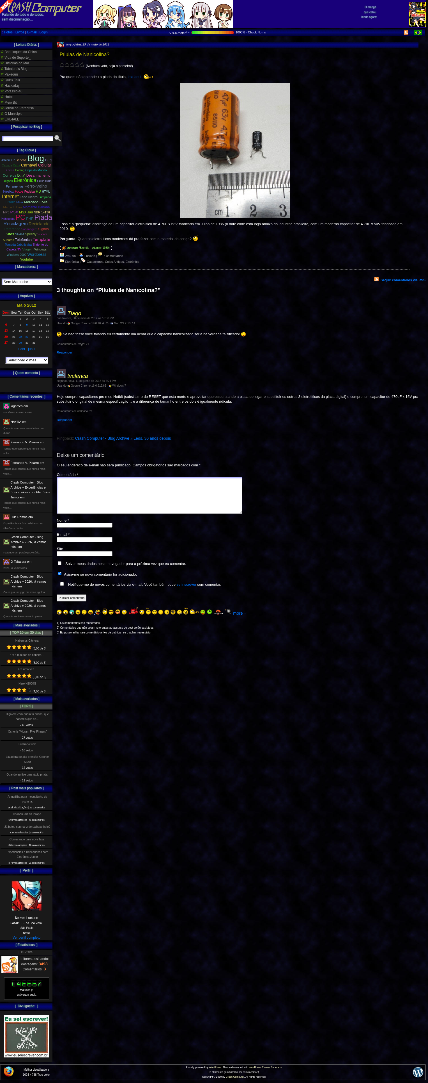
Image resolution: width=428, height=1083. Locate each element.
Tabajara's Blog (14, 69)
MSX (14, 212)
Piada (43, 217)
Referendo (12, 229)
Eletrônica (72, 261)
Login (43, 32)
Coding (19, 170)
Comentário (67, 475)
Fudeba (29, 191)
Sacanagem (29, 229)
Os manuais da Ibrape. (27, 814)
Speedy (30, 234)
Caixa (16, 165)
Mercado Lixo (12, 207)
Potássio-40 (11, 91)
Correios (10, 175)
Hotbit (7, 97)
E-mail (32, 32)
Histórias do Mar (15, 63)
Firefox (8, 191)
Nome (63, 527)
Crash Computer (235, 1076)
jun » (31, 349)
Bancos (21, 160)
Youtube (26, 259)
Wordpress (36, 254)
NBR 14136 (42, 212)
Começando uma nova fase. (27, 839)
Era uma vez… (27, 669)
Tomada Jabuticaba (18, 244)
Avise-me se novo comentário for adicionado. (100, 581)
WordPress (215, 1067)
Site (60, 555)
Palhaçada (8, 218)
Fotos (8, 32)
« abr (21, 349)
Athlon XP (8, 160)
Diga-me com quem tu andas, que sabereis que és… (27, 717)
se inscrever (186, 591)
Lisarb (10, 202)
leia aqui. (135, 77)
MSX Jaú (26, 212)
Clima (10, 170)
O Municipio (11, 114)
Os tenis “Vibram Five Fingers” (27, 731)
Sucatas (8, 239)
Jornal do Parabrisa (17, 108)
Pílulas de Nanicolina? (84, 54)
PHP (29, 219)
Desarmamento (38, 175)
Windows (40, 249)
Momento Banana (36, 207)
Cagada (7, 165)
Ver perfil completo (26, 938)
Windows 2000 (16, 254)
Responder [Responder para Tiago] (64, 352)
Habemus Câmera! (27, 640)
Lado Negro (29, 197)
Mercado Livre (35, 202)
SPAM (19, 234)
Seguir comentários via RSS (403, 280)
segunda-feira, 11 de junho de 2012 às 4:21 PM (86, 380)
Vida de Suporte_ (16, 58)
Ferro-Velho (35, 186)
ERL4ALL (10, 119)
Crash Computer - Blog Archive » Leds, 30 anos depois (123, 438)
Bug (48, 160)
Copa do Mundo (36, 170)
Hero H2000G (27, 683)
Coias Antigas (114, 261)
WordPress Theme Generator (265, 1067)
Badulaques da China (19, 52)
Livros (19, 32)
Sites (10, 234)
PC (20, 217)
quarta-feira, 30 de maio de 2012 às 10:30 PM (85, 318)
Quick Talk (10, 80)
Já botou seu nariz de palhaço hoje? (27, 826)
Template (41, 239)
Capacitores (95, 261)
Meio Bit (9, 102)
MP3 (6, 212)
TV (19, 249)
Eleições (7, 181)
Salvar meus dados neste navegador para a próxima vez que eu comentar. (125, 570)
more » (239, 619)
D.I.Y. (21, 175)
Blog (35, 158)
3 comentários (110, 255)
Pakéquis (10, 74)
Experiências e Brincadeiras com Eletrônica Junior (27, 854)
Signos (43, 229)
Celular (44, 165)
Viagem (27, 249)
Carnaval (29, 165)
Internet (10, 196)
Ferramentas (15, 186)
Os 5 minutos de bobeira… (27, 654)
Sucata (42, 234)
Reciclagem (15, 223)
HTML (46, 191)
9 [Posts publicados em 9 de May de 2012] (26, 324)
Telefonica (23, 240)
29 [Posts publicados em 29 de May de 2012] (20, 342)
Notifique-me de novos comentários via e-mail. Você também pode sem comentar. (139, 591)
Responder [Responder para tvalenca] (64, 419)
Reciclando (39, 223)
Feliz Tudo (44, 181)
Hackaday (10, 86)
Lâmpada (44, 197)
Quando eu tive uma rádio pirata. (27, 774)
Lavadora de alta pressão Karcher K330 (27, 759)
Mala (19, 202)
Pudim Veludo (27, 744)
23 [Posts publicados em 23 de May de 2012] (27, 336)
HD (38, 191)
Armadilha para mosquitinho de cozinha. (27, 799)
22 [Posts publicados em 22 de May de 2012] (20, 336)
